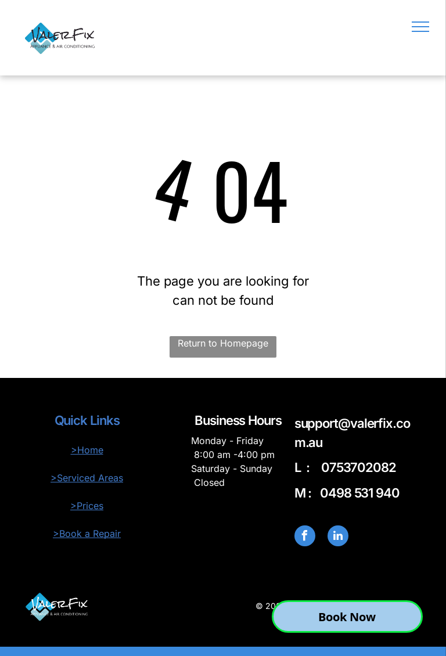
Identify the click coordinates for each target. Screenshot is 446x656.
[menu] (420, 27)
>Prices (86, 505)
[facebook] (304, 537)
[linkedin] (338, 537)
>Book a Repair (87, 533)
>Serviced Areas (87, 478)
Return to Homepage (223, 343)
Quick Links (87, 420)
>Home (87, 450)
